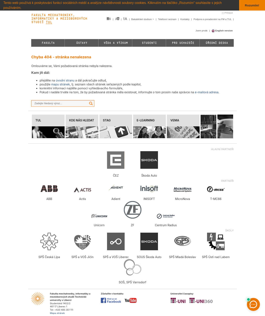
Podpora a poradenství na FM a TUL (213, 19)
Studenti (149, 43)
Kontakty (185, 19)
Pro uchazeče (183, 43)
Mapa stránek (57, 312)
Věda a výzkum (116, 43)
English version (222, 30)
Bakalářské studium (143, 19)
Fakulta (48, 43)
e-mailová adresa (206, 92)
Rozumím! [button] (252, 5)
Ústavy (81, 43)
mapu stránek (60, 84)
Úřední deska (217, 43)
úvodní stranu (65, 80)
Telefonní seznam (167, 19)
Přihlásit (228, 13)
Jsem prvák (201, 30)
